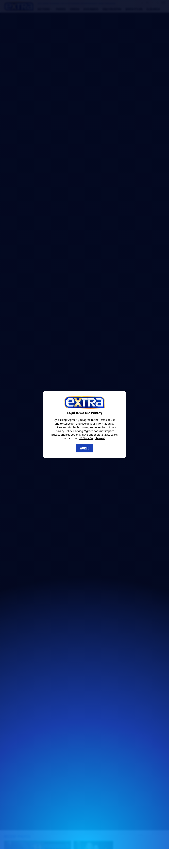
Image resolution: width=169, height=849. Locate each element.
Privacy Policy (63, 431)
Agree (84, 448)
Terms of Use (107, 420)
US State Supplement (92, 438)
